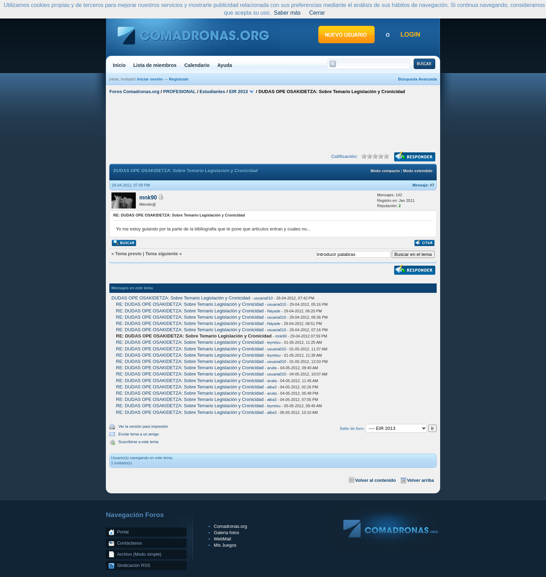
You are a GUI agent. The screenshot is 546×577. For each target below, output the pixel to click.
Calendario (197, 65)
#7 (432, 185)
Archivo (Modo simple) (139, 554)
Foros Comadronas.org (134, 91)
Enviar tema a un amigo (138, 434)
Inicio (119, 65)
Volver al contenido (375, 480)
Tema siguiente (161, 253)
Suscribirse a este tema (138, 442)
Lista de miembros (155, 65)
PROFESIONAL (179, 91)
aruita (272, 368)
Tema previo (128, 253)
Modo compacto (385, 171)
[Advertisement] (273, 123)
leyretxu (274, 342)
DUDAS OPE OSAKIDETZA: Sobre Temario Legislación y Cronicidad (181, 298)
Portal (122, 531)
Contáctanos (129, 543)
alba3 (271, 387)
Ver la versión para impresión (143, 426)
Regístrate (178, 79)
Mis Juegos (225, 545)
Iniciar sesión (150, 79)
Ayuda (224, 65)
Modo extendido (417, 171)
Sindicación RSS (133, 565)
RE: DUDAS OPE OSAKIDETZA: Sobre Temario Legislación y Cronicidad (190, 304)
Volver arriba (420, 480)
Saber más (287, 13)
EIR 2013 (238, 91)
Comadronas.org (230, 526)
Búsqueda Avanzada (417, 79)
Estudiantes (212, 91)
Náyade (273, 311)
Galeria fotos (226, 532)
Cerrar (317, 13)
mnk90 (148, 197)
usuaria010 (263, 298)
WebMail (222, 538)
